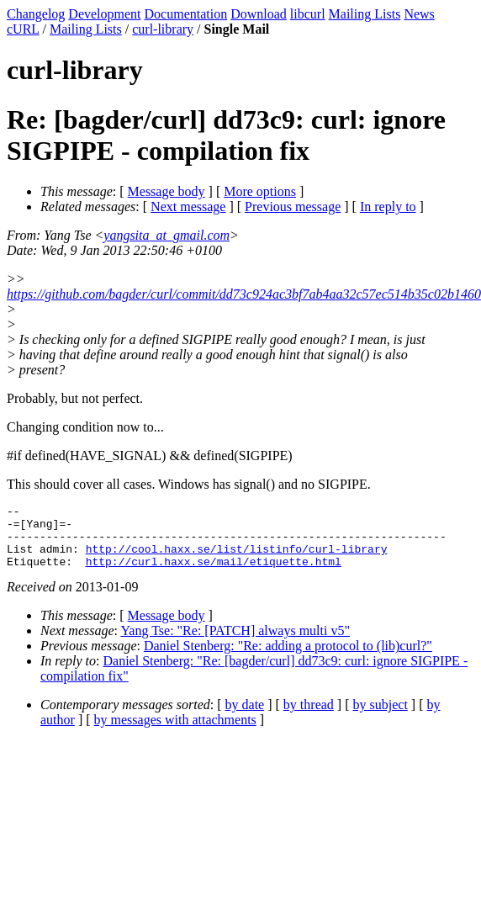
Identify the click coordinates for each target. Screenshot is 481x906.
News (419, 14)
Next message (188, 206)
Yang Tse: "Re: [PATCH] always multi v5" (235, 643)
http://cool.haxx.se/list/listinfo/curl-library (237, 558)
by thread (308, 717)
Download (258, 14)
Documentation (186, 14)
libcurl (307, 14)
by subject (380, 717)
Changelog (36, 14)
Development (104, 14)
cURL (23, 29)
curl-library (162, 29)
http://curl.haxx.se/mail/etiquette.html (213, 573)
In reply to (388, 206)
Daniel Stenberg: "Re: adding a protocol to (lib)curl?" (288, 658)
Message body (166, 191)
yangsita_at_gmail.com (166, 235)
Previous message (293, 206)
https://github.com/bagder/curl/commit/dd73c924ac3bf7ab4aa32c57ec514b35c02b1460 (244, 294)
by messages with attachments (175, 732)
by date (245, 717)
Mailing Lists (365, 14)
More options (260, 191)
